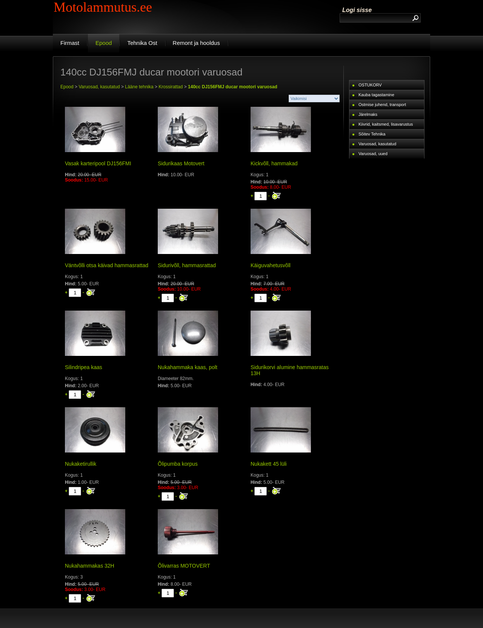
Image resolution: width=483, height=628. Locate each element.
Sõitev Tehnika (371, 134)
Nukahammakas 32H (89, 566)
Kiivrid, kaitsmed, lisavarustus (385, 124)
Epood (67, 86)
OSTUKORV (370, 85)
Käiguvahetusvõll (271, 265)
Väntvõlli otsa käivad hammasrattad (106, 265)
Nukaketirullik (80, 464)
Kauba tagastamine (376, 94)
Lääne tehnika (139, 86)
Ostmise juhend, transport (382, 104)
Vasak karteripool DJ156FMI (98, 163)
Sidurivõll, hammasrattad (187, 265)
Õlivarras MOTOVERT (184, 566)
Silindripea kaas (83, 367)
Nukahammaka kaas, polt (187, 367)
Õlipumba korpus (178, 464)
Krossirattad (170, 86)
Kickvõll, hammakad (274, 163)
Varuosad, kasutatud (99, 86)
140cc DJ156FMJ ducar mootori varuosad (232, 86)
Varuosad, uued (373, 153)
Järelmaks (367, 114)
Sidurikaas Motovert (181, 163)
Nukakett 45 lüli (269, 464)
